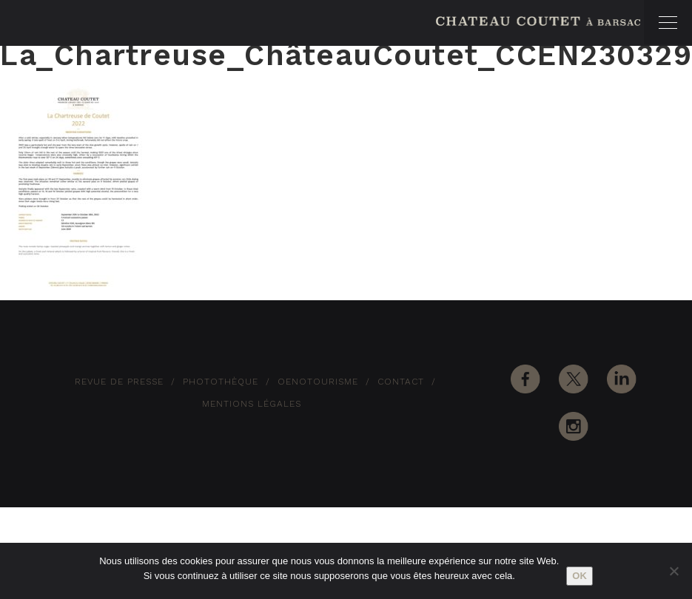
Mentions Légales (251, 404)
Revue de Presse (119, 381)
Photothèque (220, 381)
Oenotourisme (318, 381)
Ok (579, 575)
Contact (400, 381)
